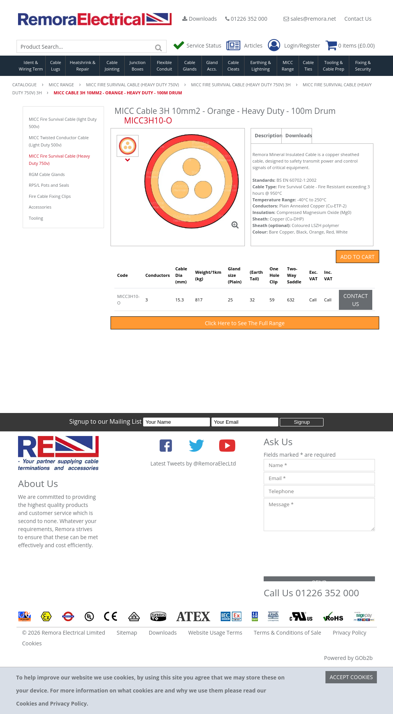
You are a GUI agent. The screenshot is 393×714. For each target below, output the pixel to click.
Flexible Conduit (164, 65)
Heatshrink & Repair (83, 65)
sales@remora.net (310, 18)
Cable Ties (308, 65)
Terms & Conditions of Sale (287, 632)
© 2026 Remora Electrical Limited (64, 632)
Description (268, 135)
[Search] (159, 46)
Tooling (36, 218)
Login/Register (294, 45)
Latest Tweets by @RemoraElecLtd (193, 463)
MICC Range (288, 65)
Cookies (32, 643)
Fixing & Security (363, 65)
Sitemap (127, 632)
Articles (245, 45)
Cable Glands (190, 65)
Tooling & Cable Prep (333, 65)
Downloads (199, 18)
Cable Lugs (55, 65)
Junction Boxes (138, 65)
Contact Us (358, 18)
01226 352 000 (246, 18)
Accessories (40, 207)
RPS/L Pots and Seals (49, 185)
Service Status (198, 45)
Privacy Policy (349, 632)
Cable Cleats (233, 65)
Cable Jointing (112, 65)
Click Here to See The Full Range (245, 323)
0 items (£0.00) (350, 45)
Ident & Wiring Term (31, 65)
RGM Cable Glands (47, 174)
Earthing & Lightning (260, 65)
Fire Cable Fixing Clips (50, 196)
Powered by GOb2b (348, 657)
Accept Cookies (351, 677)
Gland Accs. (212, 65)
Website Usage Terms (215, 632)
